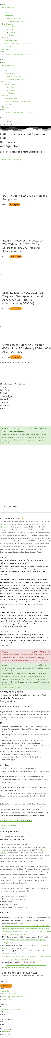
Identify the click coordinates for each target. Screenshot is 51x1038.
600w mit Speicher (13, 18)
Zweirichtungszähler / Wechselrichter (18, 43)
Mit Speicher (9, 16)
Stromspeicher (10, 27)
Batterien (10, 29)
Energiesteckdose (11, 41)
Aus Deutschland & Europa (14, 21)
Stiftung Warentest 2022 (11, 688)
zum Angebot (14, 204)
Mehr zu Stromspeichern (8, 720)
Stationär (12, 32)
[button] (25, 59)
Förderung (5, 49)
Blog (3, 52)
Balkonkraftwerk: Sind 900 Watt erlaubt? (19, 54)
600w (7, 10)
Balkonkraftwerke (8, 7)
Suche (2, 121)
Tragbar (11, 35)
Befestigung (9, 46)
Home (4, 4)
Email (2, 982)
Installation (6, 38)
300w (7, 13)
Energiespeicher (7, 24)
